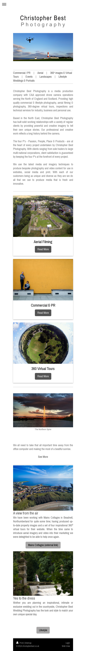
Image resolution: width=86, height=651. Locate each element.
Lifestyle (43, 630)
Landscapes (45, 76)
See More (43, 456)
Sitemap (28, 643)
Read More (43, 249)
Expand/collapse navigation (43, 4)
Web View (66, 646)
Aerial (40, 72)
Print (20, 643)
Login (68, 643)
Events (29, 76)
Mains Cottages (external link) (43, 545)
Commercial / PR (21, 72)
